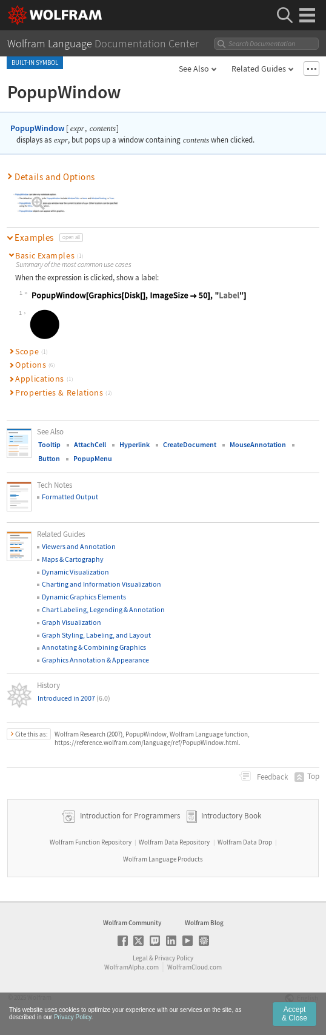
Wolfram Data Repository (174, 842)
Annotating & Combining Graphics (94, 647)
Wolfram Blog (204, 923)
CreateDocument (189, 444)
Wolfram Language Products (163, 859)
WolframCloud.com (194, 967)
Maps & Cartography (73, 559)
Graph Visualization (71, 622)
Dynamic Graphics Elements (84, 596)
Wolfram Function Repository (90, 842)
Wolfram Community (132, 923)
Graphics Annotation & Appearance (95, 659)
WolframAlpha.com (131, 967)
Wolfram (39, 997)
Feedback (271, 777)
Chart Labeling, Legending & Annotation (103, 609)
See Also (194, 68)
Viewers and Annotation (79, 546)
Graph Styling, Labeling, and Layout (96, 634)
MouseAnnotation (258, 444)
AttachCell (90, 444)
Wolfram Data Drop (245, 842)
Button (49, 458)
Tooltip (49, 444)
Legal (140, 958)
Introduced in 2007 (74, 698)
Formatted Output (70, 496)
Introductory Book (231, 816)
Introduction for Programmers (129, 816)
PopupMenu (92, 458)
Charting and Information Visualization (101, 583)
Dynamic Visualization (75, 571)
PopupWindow (37, 128)
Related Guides (258, 68)
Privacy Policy (174, 958)
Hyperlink (134, 444)
